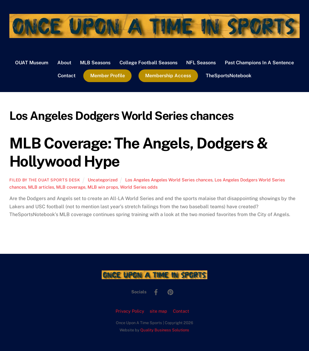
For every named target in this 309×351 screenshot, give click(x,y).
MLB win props (103, 187)
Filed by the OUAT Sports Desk (44, 180)
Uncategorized (103, 179)
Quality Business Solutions (164, 330)
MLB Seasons (95, 62)
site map (158, 311)
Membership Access (168, 75)
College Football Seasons (148, 62)
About (64, 62)
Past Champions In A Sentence (259, 62)
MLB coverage (70, 187)
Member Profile (107, 75)
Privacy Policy (130, 311)
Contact (66, 75)
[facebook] (156, 291)
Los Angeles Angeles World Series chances (168, 179)
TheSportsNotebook (228, 75)
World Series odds (139, 187)
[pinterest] (170, 291)
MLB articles (41, 187)
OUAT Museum (31, 62)
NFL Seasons (201, 62)
